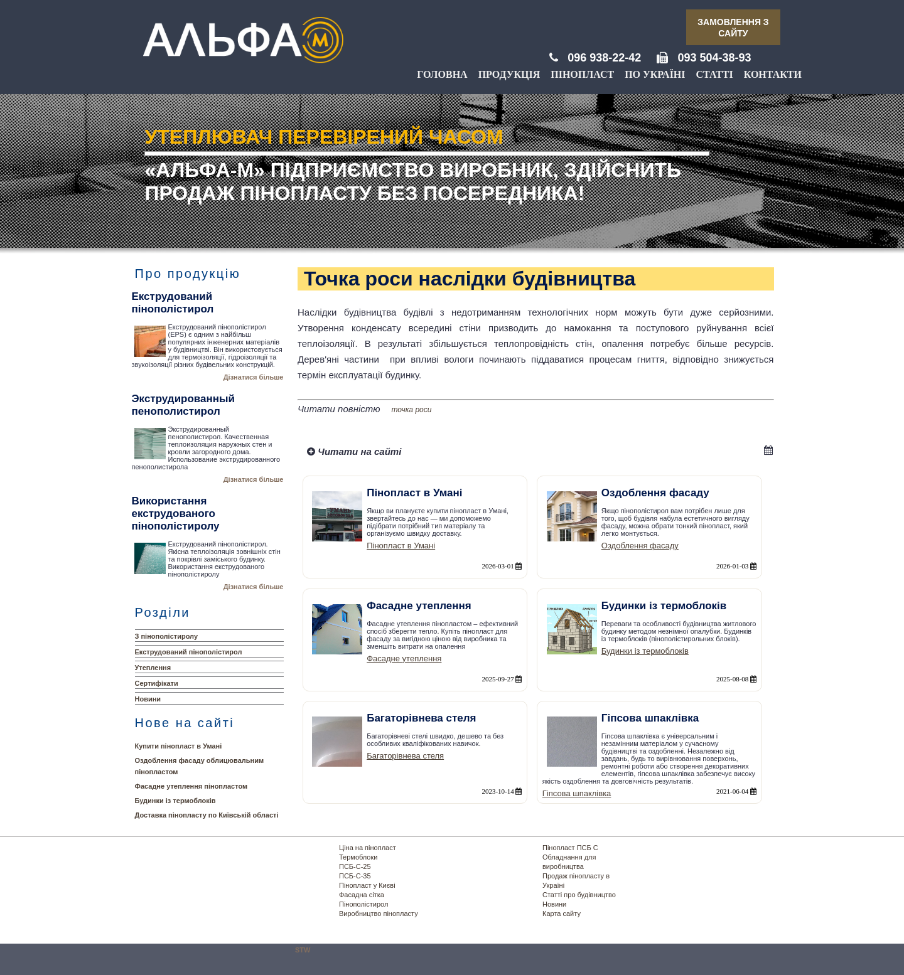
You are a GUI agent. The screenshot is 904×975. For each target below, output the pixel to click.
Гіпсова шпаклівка (576, 793)
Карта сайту (561, 913)
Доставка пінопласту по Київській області (207, 815)
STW (302, 950)
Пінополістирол (363, 904)
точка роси (412, 409)
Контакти (773, 74)
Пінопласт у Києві (367, 885)
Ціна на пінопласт (367, 847)
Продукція (509, 74)
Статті (714, 74)
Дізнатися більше (253, 377)
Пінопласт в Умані (401, 545)
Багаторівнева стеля (405, 755)
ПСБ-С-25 (355, 866)
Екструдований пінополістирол (188, 652)
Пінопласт (582, 74)
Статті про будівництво (579, 894)
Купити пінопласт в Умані (178, 746)
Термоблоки (358, 857)
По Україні (655, 74)
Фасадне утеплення (404, 658)
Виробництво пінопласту (378, 913)
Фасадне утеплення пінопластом (191, 786)
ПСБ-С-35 (355, 876)
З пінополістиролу (166, 636)
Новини (148, 699)
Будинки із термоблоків (175, 800)
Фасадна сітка (361, 894)
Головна (442, 74)
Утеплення (153, 667)
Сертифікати (156, 683)
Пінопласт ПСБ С (570, 847)
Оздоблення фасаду (640, 545)
